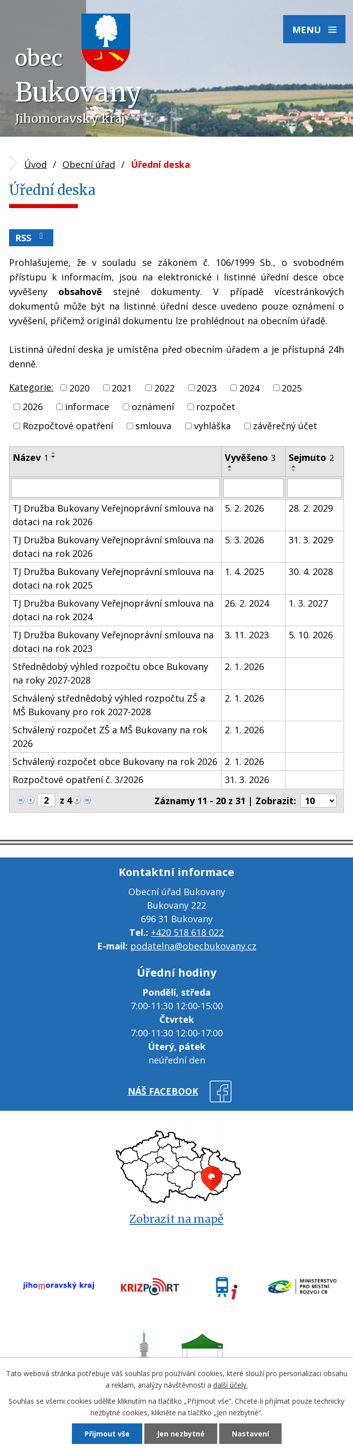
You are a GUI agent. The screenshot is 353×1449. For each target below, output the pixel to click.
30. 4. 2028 (311, 571)
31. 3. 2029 (311, 540)
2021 (122, 387)
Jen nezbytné (181, 1433)
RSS (31, 237)
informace (87, 407)
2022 (164, 387)
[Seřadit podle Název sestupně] (53, 457)
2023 (207, 387)
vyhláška (212, 426)
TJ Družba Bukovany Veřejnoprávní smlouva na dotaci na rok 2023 (113, 641)
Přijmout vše (107, 1433)
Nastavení (250, 1433)
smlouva (153, 426)
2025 (292, 387)
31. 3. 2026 (247, 780)
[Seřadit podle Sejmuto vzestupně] (294, 466)
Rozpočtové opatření (68, 426)
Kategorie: (31, 387)
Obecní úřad (88, 164)
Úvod (35, 164)
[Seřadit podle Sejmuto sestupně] (294, 470)
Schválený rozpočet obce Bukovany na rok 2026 (115, 761)
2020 (79, 387)
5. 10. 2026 (311, 635)
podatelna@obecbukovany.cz (193, 946)
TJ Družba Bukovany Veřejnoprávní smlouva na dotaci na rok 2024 (113, 610)
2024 (249, 387)
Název (30, 457)
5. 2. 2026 (244, 508)
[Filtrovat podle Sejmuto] (314, 488)
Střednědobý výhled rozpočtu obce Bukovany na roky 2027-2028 (110, 673)
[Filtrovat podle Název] (115, 488)
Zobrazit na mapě (176, 1219)
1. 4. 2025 (244, 571)
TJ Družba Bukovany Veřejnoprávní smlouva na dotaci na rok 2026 (113, 515)
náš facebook (163, 1091)
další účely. (230, 1385)
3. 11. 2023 (247, 635)
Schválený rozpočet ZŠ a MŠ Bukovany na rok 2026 (110, 736)
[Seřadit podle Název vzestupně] (53, 453)
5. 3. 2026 (244, 540)
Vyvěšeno (250, 457)
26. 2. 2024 (247, 603)
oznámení (153, 407)
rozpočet (215, 407)
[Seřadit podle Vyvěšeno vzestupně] (230, 466)
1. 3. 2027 (308, 603)
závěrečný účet (285, 426)
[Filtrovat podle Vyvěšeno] (253, 488)
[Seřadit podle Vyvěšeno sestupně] (230, 470)
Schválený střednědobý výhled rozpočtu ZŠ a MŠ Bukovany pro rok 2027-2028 (109, 705)
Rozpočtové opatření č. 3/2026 (78, 780)
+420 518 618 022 (187, 932)
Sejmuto (311, 457)
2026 (33, 407)
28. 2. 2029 (311, 508)
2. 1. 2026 (244, 666)
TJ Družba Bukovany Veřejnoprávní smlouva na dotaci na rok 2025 (113, 578)
